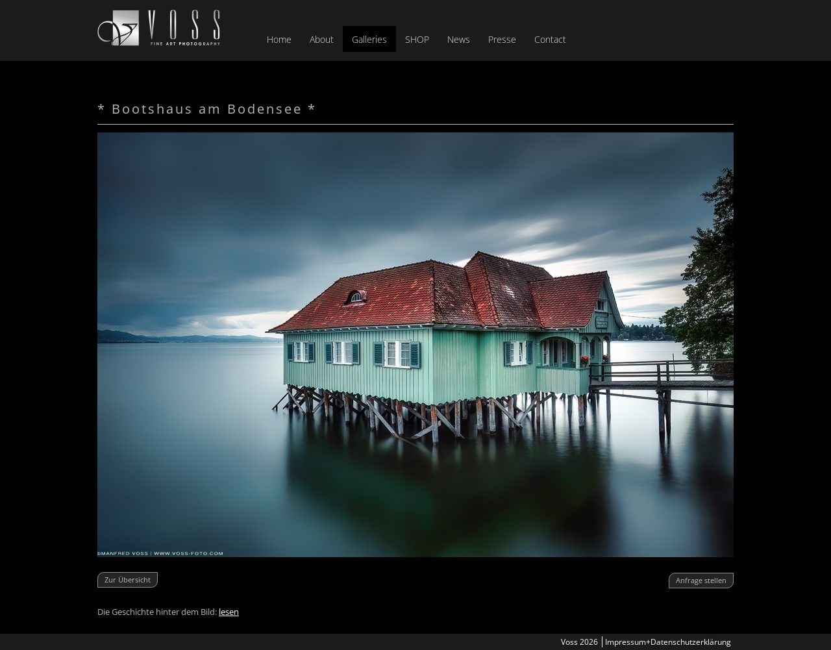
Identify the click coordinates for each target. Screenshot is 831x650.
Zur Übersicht (128, 579)
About (322, 39)
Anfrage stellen (701, 580)
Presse (502, 39)
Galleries (369, 39)
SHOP (417, 39)
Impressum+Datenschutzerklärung (668, 641)
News (458, 39)
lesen (229, 612)
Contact (550, 39)
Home (279, 39)
